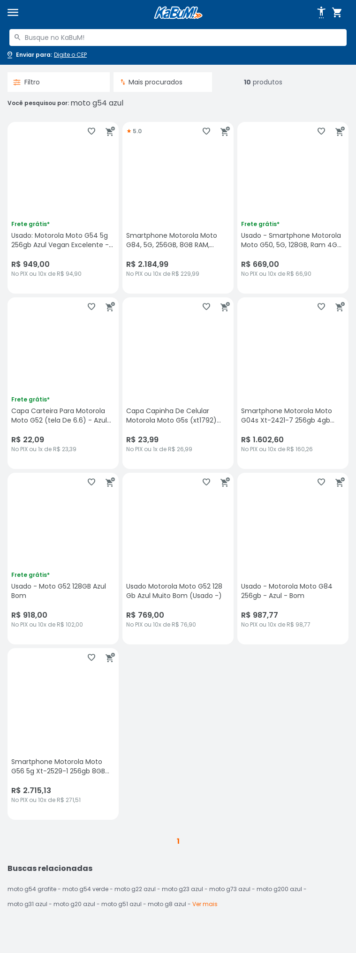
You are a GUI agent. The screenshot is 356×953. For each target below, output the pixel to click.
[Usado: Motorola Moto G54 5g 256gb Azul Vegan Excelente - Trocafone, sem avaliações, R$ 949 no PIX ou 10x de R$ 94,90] (63, 208)
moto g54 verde (85, 889)
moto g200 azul (279, 889)
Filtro (26, 82)
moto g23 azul (182, 889)
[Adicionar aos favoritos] (91, 131)
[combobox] (178, 37)
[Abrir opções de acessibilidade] (321, 12)
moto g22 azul (135, 889)
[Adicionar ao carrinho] (110, 131)
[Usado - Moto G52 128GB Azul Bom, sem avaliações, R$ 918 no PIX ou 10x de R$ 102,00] (63, 558)
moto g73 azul (229, 889)
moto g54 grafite (32, 889)
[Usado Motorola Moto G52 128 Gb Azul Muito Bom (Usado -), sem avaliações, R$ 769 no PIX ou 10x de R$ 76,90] (178, 558)
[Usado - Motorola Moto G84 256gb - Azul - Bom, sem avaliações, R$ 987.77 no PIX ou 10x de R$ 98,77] (292, 558)
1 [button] (178, 841)
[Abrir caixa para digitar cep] (46, 55)
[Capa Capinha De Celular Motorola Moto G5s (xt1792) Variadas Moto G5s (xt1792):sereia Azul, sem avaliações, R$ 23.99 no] (178, 383)
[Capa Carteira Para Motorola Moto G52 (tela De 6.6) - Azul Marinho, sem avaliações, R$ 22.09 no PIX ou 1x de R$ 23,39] (63, 383)
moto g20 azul (74, 904)
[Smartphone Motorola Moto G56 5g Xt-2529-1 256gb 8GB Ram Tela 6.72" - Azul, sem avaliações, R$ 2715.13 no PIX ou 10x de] (63, 734)
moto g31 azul (27, 904)
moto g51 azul (121, 904)
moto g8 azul (167, 904)
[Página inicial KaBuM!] (178, 13)
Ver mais (205, 904)
